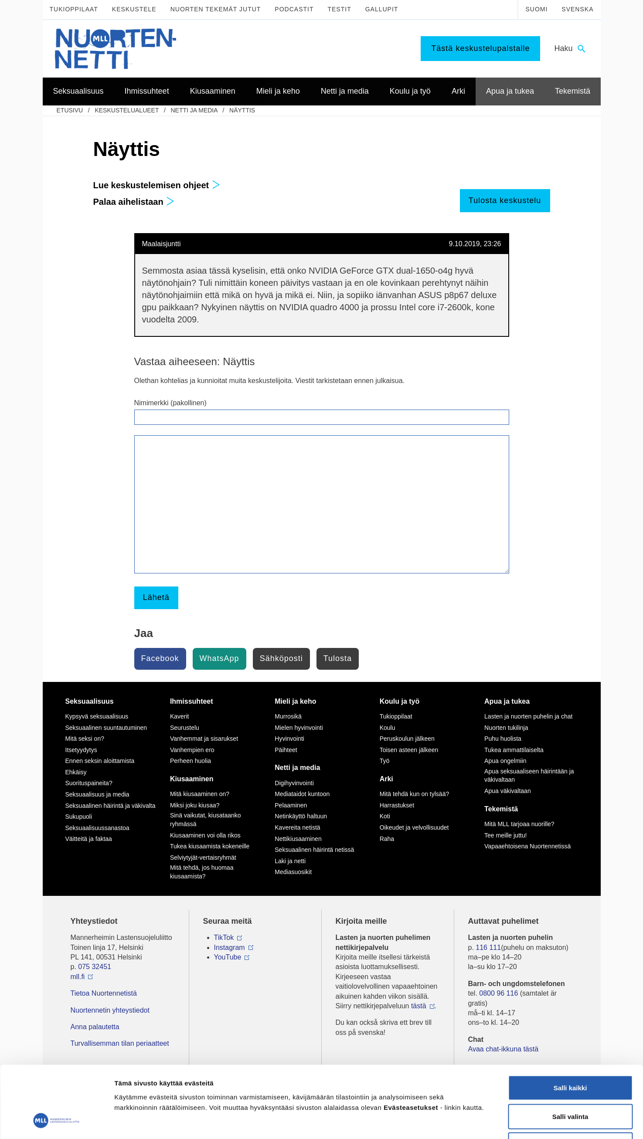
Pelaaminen (291, 805)
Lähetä (156, 597)
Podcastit (294, 9)
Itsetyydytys (81, 749)
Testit (339, 9)
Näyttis (242, 110)
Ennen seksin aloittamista (100, 760)
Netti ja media (193, 110)
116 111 (488, 947)
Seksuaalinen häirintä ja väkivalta (110, 805)
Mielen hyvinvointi (299, 727)
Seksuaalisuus (89, 701)
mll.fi (78, 976)
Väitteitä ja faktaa (88, 838)
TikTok (224, 937)
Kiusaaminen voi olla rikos (205, 835)
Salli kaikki (570, 1024)
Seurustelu (184, 727)
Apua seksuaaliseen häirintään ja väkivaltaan (529, 775)
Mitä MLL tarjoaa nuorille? (519, 823)
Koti (385, 816)
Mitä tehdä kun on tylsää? (414, 793)
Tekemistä (501, 809)
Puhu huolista (502, 738)
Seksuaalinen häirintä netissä (314, 849)
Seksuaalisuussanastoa (97, 827)
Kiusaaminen (192, 779)
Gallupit (381, 9)
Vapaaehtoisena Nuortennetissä (527, 846)
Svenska (577, 9)
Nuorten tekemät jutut (215, 9)
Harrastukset (397, 805)
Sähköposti (281, 658)
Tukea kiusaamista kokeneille (209, 846)
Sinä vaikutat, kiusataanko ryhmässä (205, 819)
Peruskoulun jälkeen (407, 738)
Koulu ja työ (400, 701)
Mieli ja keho (295, 701)
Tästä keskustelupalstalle (480, 48)
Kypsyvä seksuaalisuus (97, 716)
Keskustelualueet (127, 110)
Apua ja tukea (507, 701)
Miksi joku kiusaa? (195, 805)
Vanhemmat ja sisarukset (204, 738)
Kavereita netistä (297, 827)
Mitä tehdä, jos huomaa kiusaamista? (202, 872)
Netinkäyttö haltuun (301, 816)
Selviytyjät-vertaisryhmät (203, 857)
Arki (386, 779)
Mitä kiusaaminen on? (199, 793)
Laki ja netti (290, 861)
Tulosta (337, 658)
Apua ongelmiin (505, 760)
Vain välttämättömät (570, 1081)
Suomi (536, 9)
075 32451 (94, 966)
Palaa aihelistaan (134, 202)
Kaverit (179, 716)
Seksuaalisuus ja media (97, 794)
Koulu (387, 727)
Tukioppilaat (74, 9)
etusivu (70, 110)
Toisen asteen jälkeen (409, 749)
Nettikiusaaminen (298, 838)
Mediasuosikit (293, 871)
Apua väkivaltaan (507, 790)
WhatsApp (219, 658)
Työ (385, 760)
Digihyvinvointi (294, 783)
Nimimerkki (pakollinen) (170, 403)
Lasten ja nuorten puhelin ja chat (528, 716)
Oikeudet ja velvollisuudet (414, 827)
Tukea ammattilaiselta (514, 749)
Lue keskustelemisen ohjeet (156, 185)
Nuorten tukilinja (506, 727)
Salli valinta (570, 1053)
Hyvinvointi (289, 738)
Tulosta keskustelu (505, 200)
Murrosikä (288, 716)
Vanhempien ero (192, 749)
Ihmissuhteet (191, 701)
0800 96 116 (498, 993)
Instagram (229, 947)
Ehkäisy (76, 772)
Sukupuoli (78, 816)
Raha (387, 838)
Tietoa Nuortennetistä (104, 993)
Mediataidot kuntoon (302, 793)
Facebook (160, 658)
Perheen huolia (190, 760)
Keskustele (134, 9)
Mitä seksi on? (84, 738)
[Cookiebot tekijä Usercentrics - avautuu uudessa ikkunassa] (56, 1122)
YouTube (228, 957)
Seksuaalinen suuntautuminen (106, 727)
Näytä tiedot (466, 1121)
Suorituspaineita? (88, 783)
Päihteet (286, 749)
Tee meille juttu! (505, 835)
